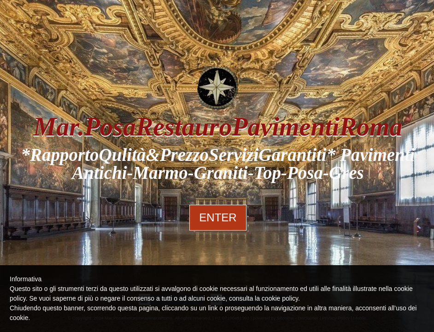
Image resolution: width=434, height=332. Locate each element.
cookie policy (280, 298)
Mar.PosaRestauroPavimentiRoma (217, 127)
